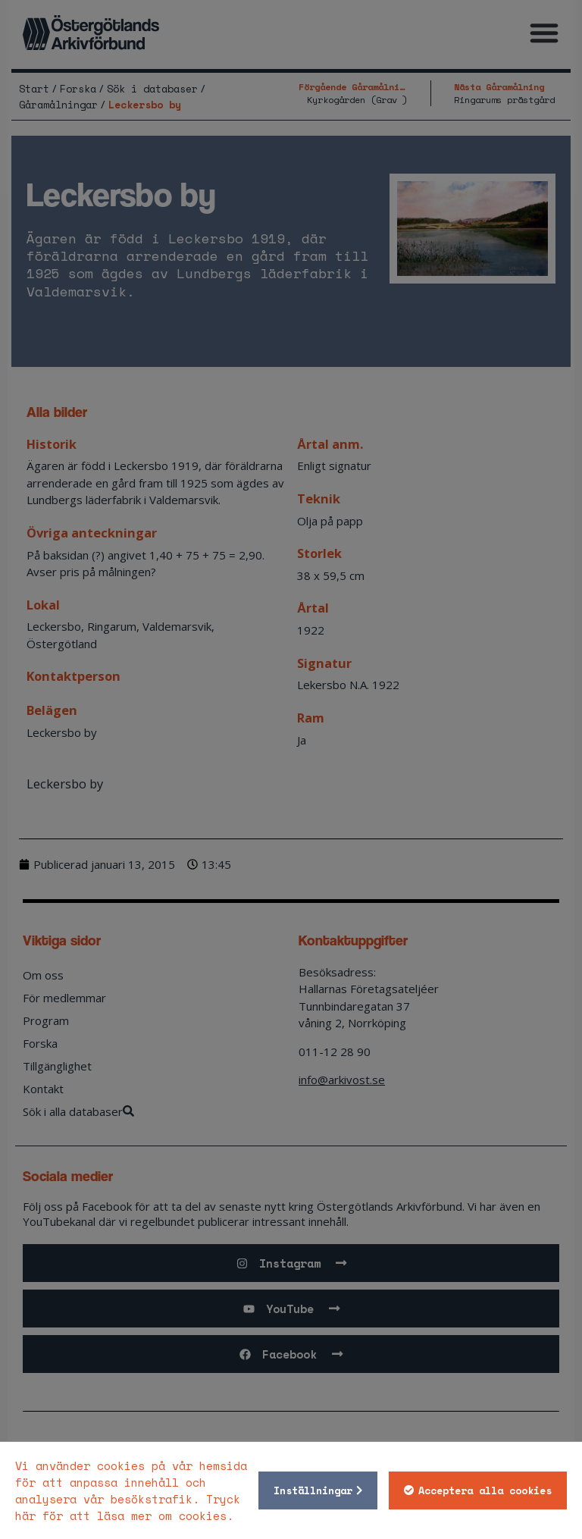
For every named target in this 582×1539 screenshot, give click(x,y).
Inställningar (313, 1490)
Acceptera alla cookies (485, 1490)
